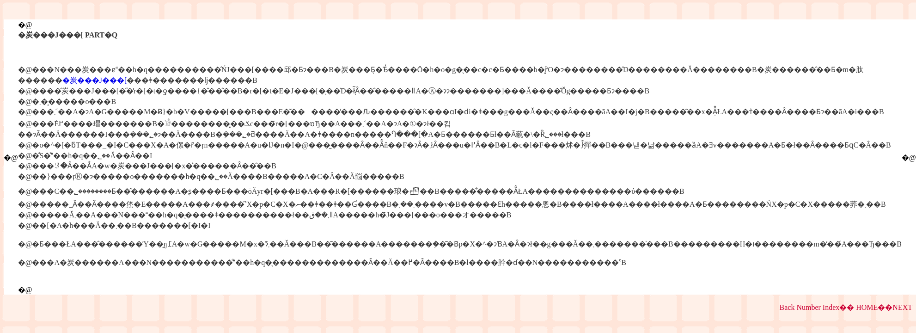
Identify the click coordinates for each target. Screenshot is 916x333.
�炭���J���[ (94, 80)
